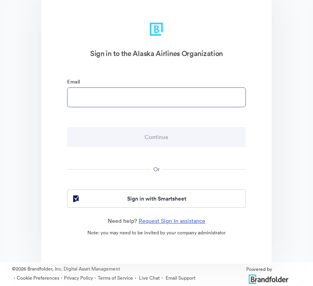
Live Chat (149, 277)
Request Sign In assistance (172, 220)
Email (73, 81)
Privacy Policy (78, 277)
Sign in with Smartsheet (128, 199)
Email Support (179, 277)
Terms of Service (115, 277)
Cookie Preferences (38, 277)
